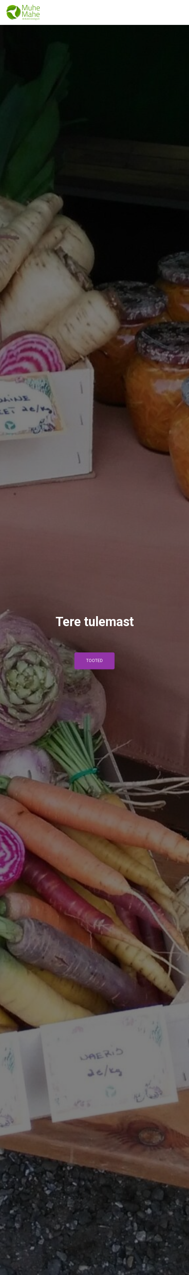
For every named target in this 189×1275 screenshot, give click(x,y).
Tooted (94, 660)
